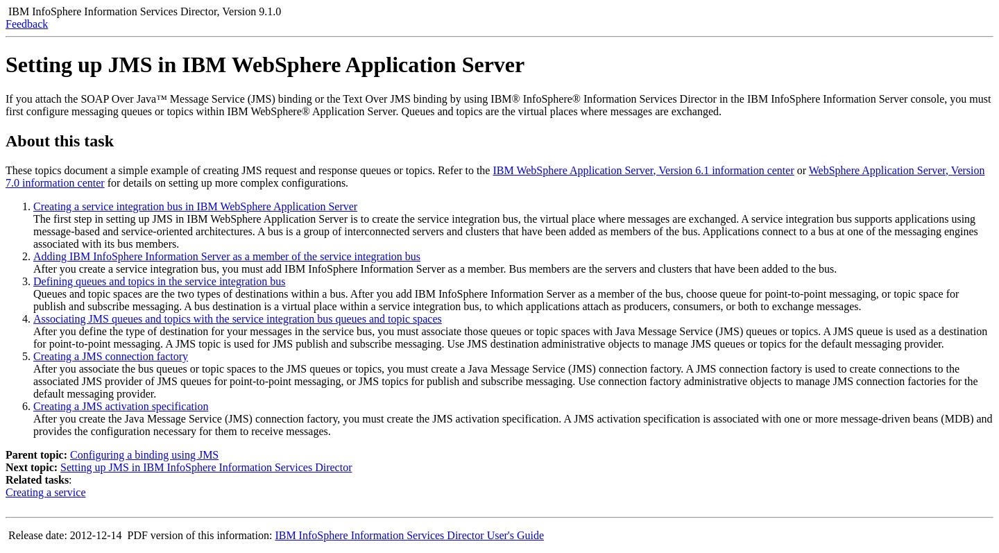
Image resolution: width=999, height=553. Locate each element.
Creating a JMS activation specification (120, 406)
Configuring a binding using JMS (144, 455)
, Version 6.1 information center (643, 170)
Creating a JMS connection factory (110, 356)
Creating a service (46, 492)
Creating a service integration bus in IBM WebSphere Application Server (195, 206)
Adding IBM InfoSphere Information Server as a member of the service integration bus (226, 256)
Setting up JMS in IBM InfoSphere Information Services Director (206, 467)
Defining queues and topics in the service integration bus (159, 281)
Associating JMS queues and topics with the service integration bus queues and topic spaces (237, 319)
